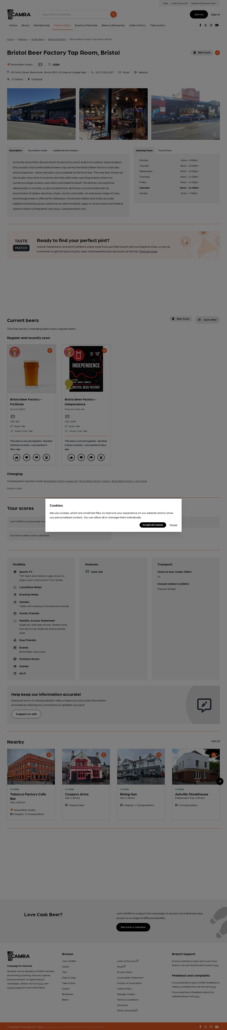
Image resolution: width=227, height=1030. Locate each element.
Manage (173, 525)
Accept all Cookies (153, 524)
